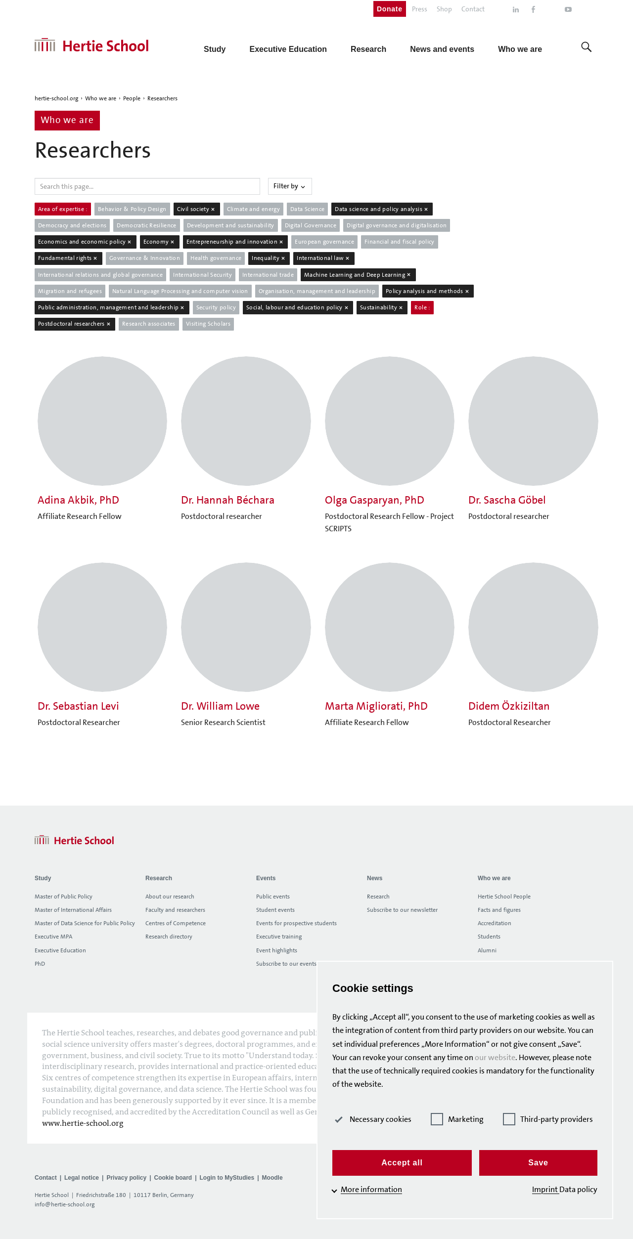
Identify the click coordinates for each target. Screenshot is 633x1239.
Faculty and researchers (175, 910)
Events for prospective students (296, 923)
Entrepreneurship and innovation (235, 242)
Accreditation (494, 923)
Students (489, 936)
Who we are (100, 98)
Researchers (162, 98)
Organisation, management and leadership (317, 291)
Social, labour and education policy (298, 307)
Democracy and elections (72, 225)
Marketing (457, 1119)
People (131, 98)
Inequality (269, 258)
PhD (40, 964)
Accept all (402, 1162)
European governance (324, 242)
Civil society (197, 209)
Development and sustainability (230, 225)
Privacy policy (126, 1177)
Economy (159, 242)
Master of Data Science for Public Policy (85, 923)
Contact (473, 8)
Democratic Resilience (147, 225)
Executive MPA (53, 936)
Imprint (545, 1189)
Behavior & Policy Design (132, 209)
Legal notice (81, 1177)
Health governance (215, 258)
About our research (169, 896)
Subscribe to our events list (290, 964)
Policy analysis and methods (428, 291)
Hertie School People (504, 896)
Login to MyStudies (227, 1177)
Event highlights (276, 950)
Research (378, 896)
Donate (390, 9)
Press (419, 8)
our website (495, 1057)
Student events (275, 910)
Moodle (272, 1177)
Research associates (149, 324)
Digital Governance (310, 225)
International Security (202, 275)
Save (538, 1162)
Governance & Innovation (144, 258)
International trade (268, 275)
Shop (444, 8)
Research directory (168, 936)
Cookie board (173, 1177)
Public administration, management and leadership (112, 307)
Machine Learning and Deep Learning (358, 275)
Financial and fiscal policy (399, 242)
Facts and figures (499, 910)
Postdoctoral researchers (75, 324)
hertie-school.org (56, 98)
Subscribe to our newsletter (402, 910)
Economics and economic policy (85, 242)
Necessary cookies (371, 1119)
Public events (273, 896)
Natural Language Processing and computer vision (180, 291)
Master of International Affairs (73, 910)
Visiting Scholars (208, 324)
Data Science (307, 209)
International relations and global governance (100, 275)
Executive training (279, 936)
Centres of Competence (175, 923)
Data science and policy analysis (382, 209)
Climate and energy (253, 209)
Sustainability (382, 307)
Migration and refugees (70, 291)
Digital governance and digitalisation (397, 225)
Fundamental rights (68, 258)
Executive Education (60, 950)
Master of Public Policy (63, 896)
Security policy (216, 307)
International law (324, 258)
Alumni (487, 950)
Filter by (290, 185)
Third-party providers (548, 1119)
